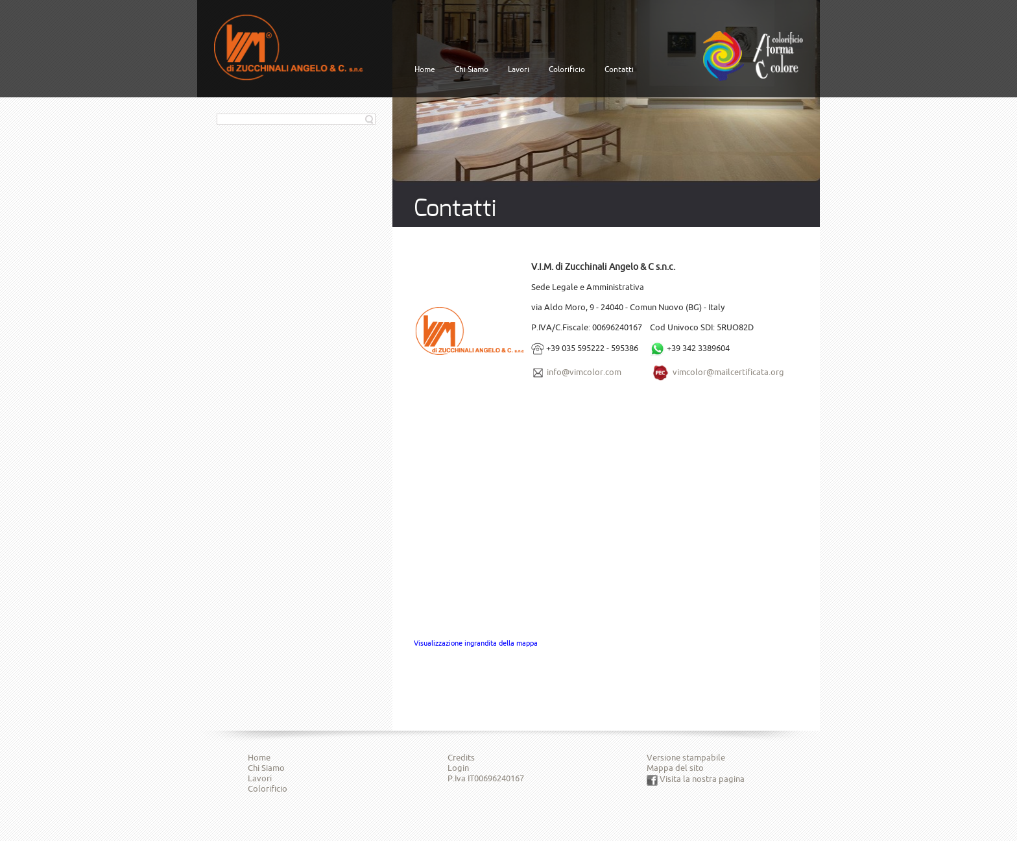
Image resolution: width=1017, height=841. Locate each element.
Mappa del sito (675, 767)
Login (458, 767)
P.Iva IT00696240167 (486, 778)
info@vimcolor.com (584, 371)
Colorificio (567, 69)
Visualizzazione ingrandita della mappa (476, 643)
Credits (461, 757)
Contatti (619, 69)
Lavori (518, 69)
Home (424, 69)
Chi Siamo (471, 69)
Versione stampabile (686, 757)
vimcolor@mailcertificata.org (728, 371)
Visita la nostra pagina (696, 778)
